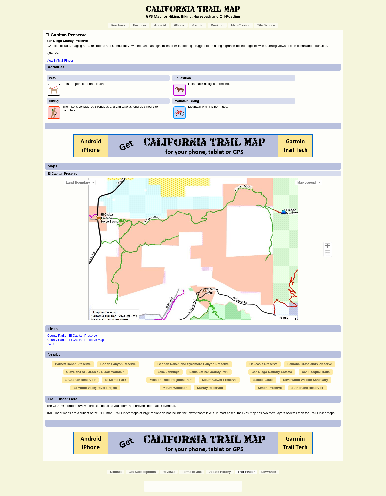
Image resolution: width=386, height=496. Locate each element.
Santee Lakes (263, 380)
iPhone (179, 25)
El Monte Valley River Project (95, 388)
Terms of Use (192, 472)
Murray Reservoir (210, 388)
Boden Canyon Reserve (118, 364)
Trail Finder (246, 472)
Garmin (197, 25)
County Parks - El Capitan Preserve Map (75, 340)
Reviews (168, 472)
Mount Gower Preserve (219, 380)
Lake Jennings (168, 372)
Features (139, 25)
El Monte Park (115, 380)
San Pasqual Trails (316, 372)
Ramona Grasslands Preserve (309, 364)
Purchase (118, 25)
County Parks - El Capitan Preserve (72, 335)
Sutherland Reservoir (307, 388)
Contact (116, 472)
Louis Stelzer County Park (208, 372)
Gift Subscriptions (142, 472)
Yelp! (50, 344)
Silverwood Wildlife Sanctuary (305, 380)
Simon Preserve (270, 388)
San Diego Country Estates (272, 372)
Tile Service (266, 25)
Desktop (217, 25)
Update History (220, 472)
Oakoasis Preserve (263, 364)
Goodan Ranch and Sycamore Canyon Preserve (193, 364)
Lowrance (268, 472)
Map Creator (240, 25)
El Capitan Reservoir (80, 380)
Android (160, 25)
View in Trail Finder (60, 60)
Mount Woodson (175, 388)
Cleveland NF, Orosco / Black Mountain (95, 372)
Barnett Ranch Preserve (73, 364)
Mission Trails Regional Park (171, 380)
